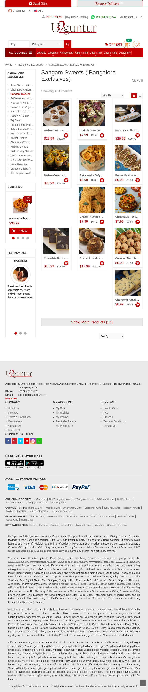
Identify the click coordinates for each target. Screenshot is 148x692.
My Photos (62, 417)
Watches (99, 525)
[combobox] (46, 43)
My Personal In (64, 425)
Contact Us (14, 425)
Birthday (41, 52)
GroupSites (17, 10)
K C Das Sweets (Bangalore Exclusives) (33, 102)
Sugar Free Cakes (21, 133)
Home (8, 64)
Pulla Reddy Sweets (22, 151)
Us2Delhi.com (124, 499)
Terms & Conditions (19, 417)
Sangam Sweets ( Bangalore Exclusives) (72, 64)
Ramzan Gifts (87, 516)
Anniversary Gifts (72, 507)
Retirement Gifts (131, 507)
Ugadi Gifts (12, 519)
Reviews (13, 412)
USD (39, 10)
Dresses (122, 525)
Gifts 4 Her (96, 52)
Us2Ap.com (40, 499)
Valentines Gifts (93, 507)
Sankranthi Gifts (125, 516)
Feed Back (14, 430)
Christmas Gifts (106, 516)
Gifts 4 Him (81, 52)
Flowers (43, 525)
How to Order (111, 408)
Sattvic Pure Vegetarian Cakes (28, 107)
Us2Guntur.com (14, 502)
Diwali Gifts (71, 516)
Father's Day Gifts (38, 511)
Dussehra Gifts (54, 516)
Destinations (15, 421)
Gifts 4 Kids (110, 52)
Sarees (111, 525)
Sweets (54, 525)
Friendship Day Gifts (61, 511)
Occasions (125, 52)
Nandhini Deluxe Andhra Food (28, 116)
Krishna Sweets (19, 146)
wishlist (136, 44)
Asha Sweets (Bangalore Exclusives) (32, 85)
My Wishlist (62, 412)
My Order (61, 408)
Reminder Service (66, 421)
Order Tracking (76, 17)
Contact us (128, 17)
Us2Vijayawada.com (36, 502)
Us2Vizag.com (58, 502)
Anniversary (66, 52)
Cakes (32, 525)
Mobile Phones (84, 525)
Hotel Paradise (19, 164)
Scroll (143, 683)
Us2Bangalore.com (83, 499)
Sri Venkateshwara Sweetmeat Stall (31, 98)
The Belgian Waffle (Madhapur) (28, 173)
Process (108, 417)
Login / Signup (52, 16)
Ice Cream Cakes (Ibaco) (25, 159)
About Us (13, 408)
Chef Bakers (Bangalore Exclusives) (31, 89)
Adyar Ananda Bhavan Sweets (28, 129)
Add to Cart (22, 231)
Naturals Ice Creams (22, 111)
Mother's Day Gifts (16, 511)
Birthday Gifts (35, 507)
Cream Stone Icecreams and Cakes (31, 155)
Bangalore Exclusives (30, 64)
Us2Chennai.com (105, 499)
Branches (11, 398)
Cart (126, 44)
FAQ (105, 412)
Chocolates (67, 525)
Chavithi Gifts (36, 516)
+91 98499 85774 (103, 17)
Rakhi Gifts (27, 519)
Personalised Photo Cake (25, 124)
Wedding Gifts (53, 507)
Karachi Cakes (19, 137)
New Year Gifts (112, 507)
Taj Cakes (16, 120)
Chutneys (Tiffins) (21, 142)
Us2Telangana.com (59, 499)
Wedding (53, 52)
